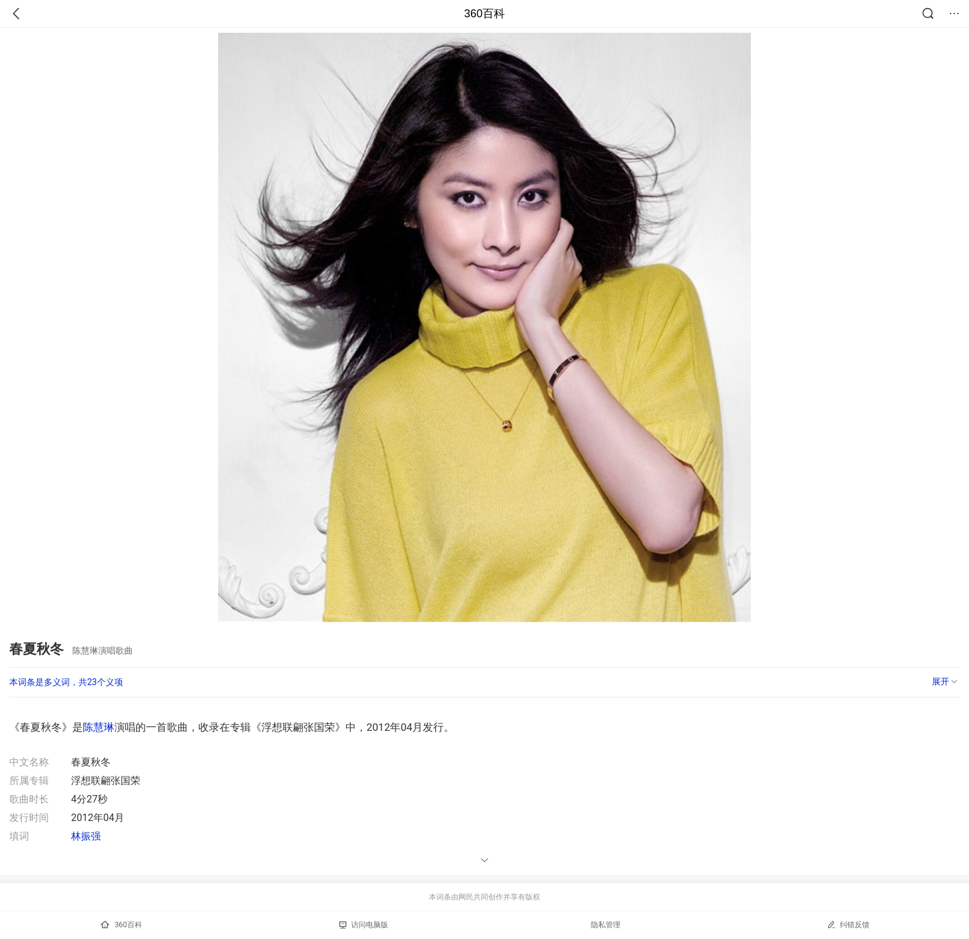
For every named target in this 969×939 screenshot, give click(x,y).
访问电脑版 (363, 924)
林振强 (86, 836)
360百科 (484, 13)
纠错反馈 (848, 924)
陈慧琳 (98, 727)
